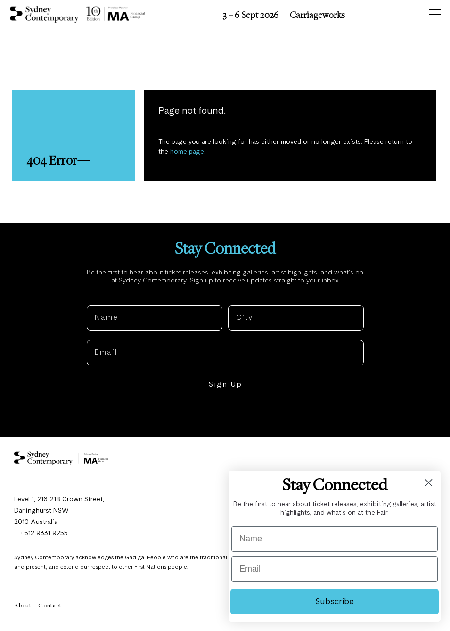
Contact (50, 605)
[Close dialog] (428, 482)
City (236, 297)
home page (187, 152)
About (23, 605)
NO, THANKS (225, 413)
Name (98, 297)
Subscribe (334, 602)
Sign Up (225, 385)
